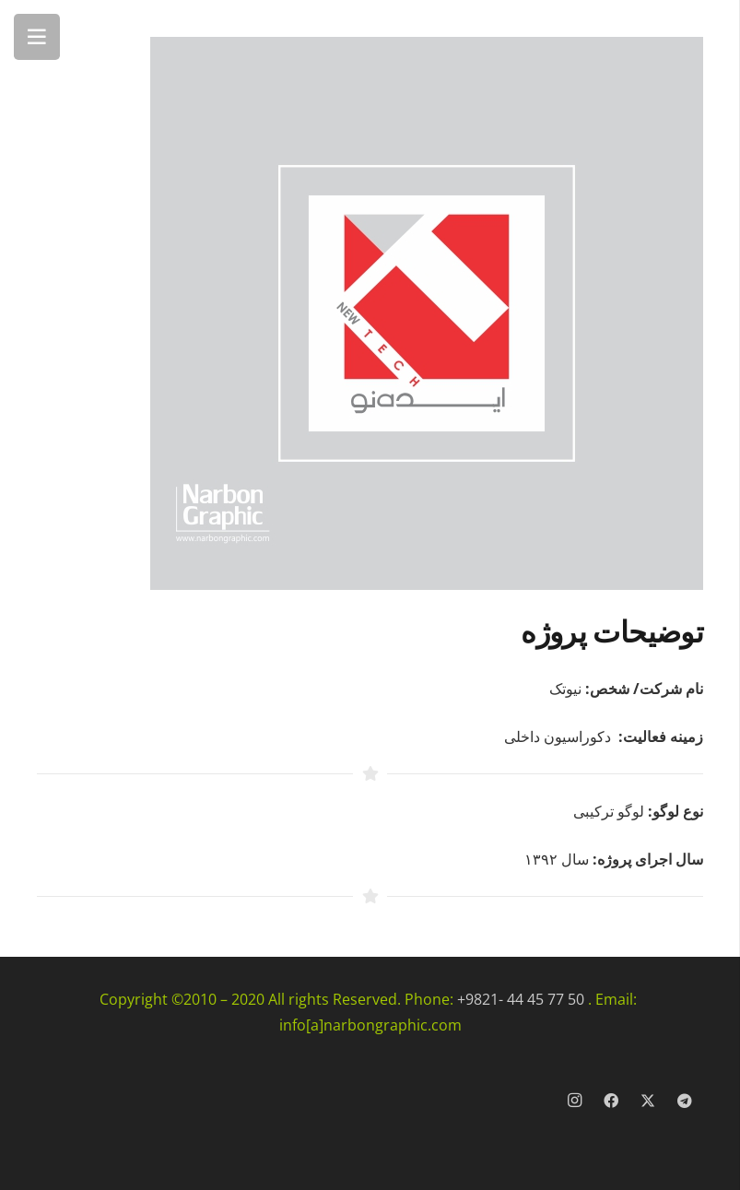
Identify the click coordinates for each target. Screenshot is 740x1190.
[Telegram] (684, 1100)
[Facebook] (611, 1100)
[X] (647, 1100)
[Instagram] (574, 1100)
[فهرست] (37, 37)
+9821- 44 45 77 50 (520, 999)
